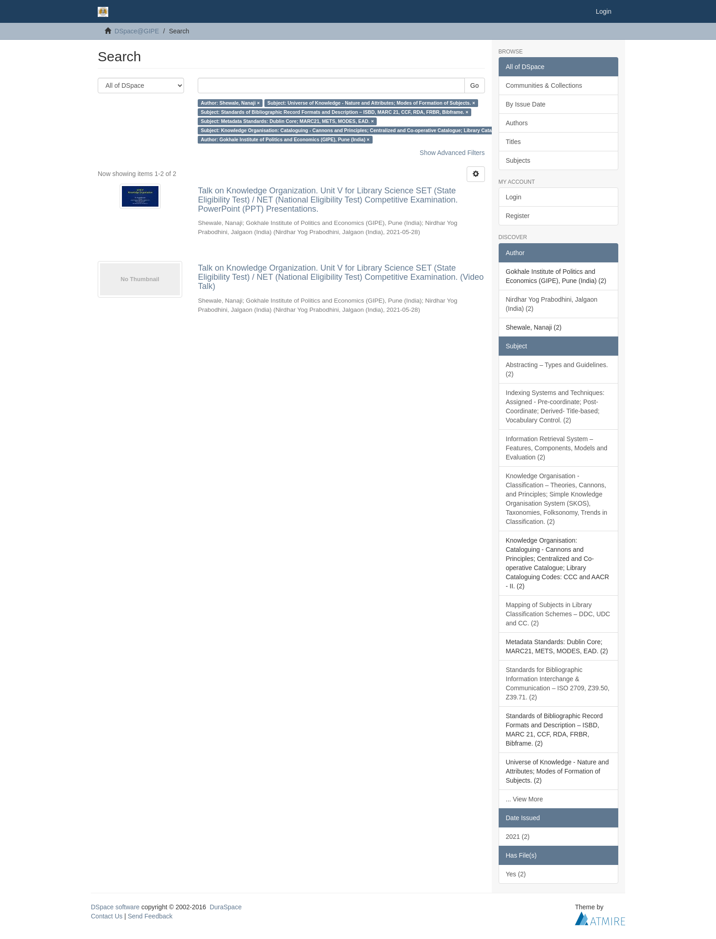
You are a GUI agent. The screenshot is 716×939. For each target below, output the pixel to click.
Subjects (518, 160)
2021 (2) (518, 836)
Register (518, 215)
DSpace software (115, 907)
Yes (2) (516, 874)
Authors (517, 123)
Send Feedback (150, 916)
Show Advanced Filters (452, 152)
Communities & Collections (544, 85)
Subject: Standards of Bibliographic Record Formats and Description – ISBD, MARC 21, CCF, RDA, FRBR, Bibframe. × (335, 112)
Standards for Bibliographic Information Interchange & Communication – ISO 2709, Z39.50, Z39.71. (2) (558, 683)
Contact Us (106, 916)
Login (513, 197)
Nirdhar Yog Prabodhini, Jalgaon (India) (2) (552, 304)
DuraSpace (226, 907)
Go (474, 85)
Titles (513, 141)
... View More (524, 799)
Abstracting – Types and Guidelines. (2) (557, 369)
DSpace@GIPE (137, 31)
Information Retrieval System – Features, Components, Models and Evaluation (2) (557, 448)
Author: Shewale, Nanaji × (230, 103)
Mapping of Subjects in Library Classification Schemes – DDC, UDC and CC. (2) (558, 614)
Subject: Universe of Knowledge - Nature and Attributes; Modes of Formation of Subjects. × (371, 103)
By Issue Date (526, 104)
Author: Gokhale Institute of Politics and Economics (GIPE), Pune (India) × (285, 139)
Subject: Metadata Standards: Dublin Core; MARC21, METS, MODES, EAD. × (287, 121)
